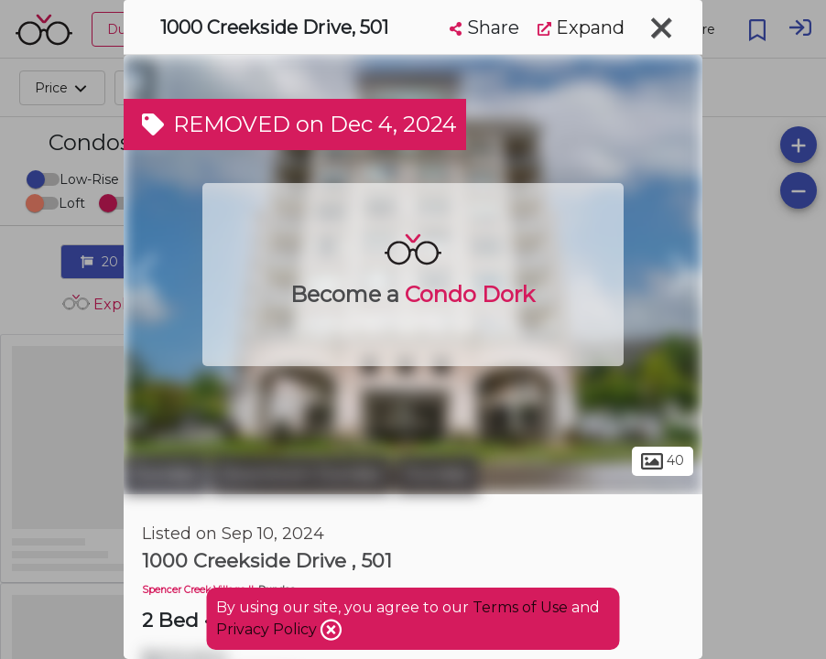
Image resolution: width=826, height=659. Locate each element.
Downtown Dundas (301, 474)
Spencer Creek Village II (198, 590)
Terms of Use (520, 607)
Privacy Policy (268, 629)
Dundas (165, 474)
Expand (581, 27)
